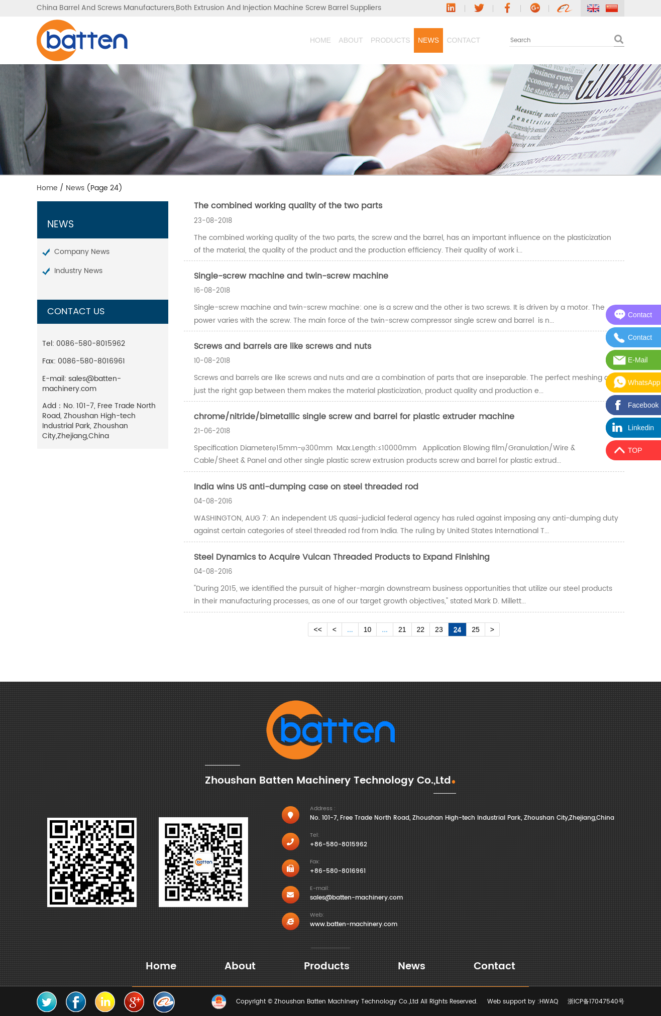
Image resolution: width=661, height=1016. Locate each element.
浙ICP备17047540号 (596, 1001)
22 (421, 629)
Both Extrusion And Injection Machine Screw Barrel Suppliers (278, 8)
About (255, 40)
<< (317, 629)
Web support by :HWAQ (522, 1001)
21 (402, 629)
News (387, 40)
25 (476, 629)
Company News (81, 252)
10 (368, 629)
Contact (450, 40)
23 (439, 629)
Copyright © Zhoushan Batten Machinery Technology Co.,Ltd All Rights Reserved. (357, 1001)
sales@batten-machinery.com (81, 384)
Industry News (78, 271)
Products (322, 40)
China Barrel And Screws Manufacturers (105, 8)
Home (196, 40)
